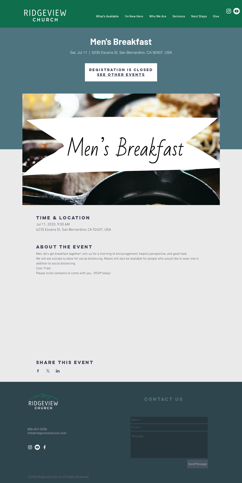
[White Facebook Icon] (44, 447)
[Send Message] (197, 464)
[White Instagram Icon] (228, 11)
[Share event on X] (48, 371)
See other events (121, 74)
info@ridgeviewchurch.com (46, 433)
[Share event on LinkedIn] (58, 371)
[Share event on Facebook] (38, 371)
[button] (107, 16)
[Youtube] (236, 11)
